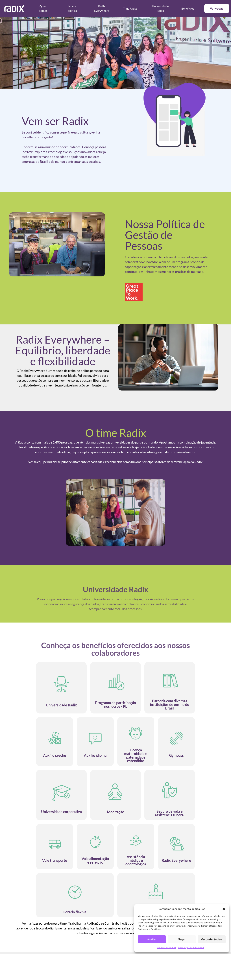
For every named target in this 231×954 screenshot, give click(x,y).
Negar (182, 939)
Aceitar (151, 939)
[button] (224, 909)
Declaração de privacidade (191, 947)
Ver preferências (211, 939)
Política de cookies (166, 947)
